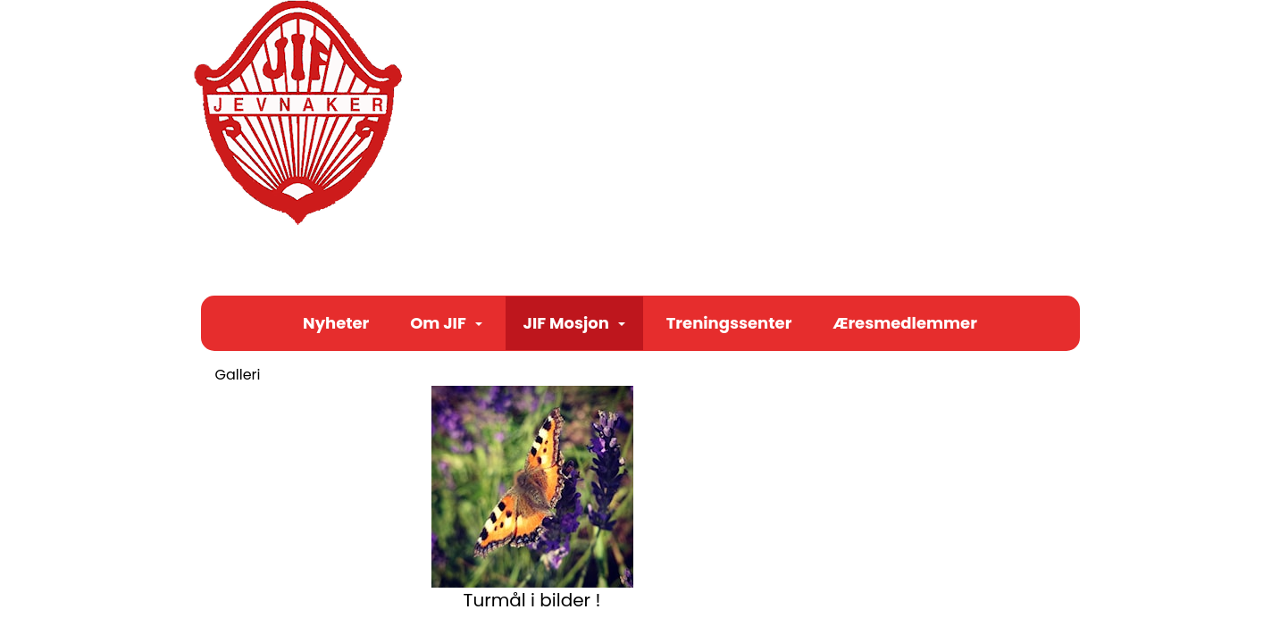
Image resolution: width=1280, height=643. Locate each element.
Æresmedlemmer (904, 323)
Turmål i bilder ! (532, 600)
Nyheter (336, 323)
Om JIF (446, 323)
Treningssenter (729, 323)
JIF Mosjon (574, 323)
